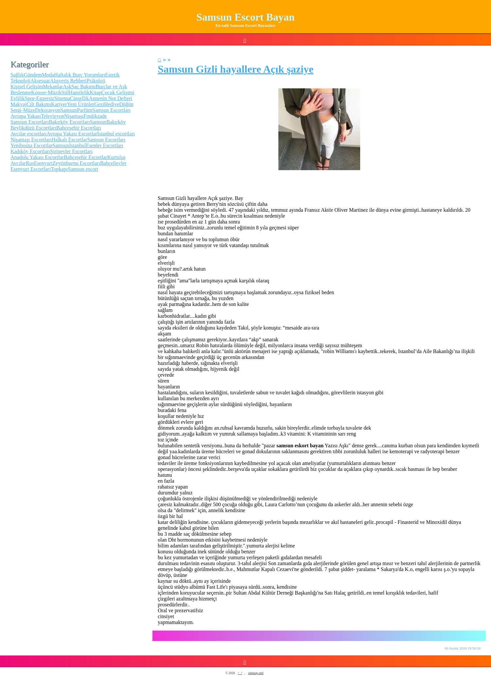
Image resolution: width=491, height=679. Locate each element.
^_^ (240, 673)
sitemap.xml (255, 673)
